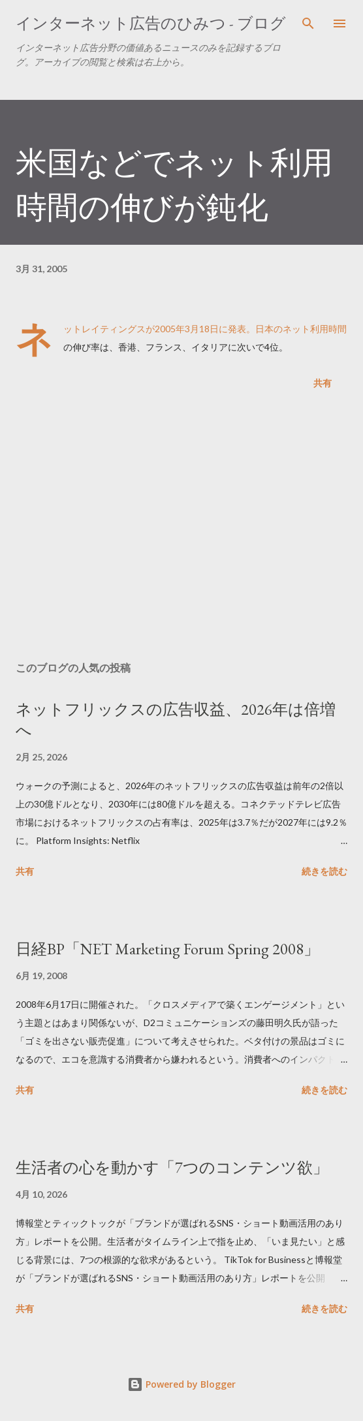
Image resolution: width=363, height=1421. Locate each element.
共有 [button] (322, 382)
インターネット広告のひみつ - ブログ (151, 23)
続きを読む (324, 871)
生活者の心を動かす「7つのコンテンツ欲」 (172, 1167)
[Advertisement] (181, 528)
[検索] (308, 23)
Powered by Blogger (181, 1384)
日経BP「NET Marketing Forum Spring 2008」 (167, 949)
